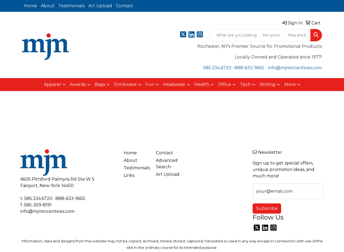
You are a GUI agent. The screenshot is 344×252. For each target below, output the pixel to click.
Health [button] (201, 84)
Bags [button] (100, 84)
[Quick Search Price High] (298, 35)
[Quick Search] (234, 35)
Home (30, 5)
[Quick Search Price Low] (272, 35)
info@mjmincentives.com (295, 67)
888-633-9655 (249, 67)
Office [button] (224, 84)
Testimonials (71, 5)
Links (129, 175)
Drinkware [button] (125, 84)
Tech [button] (245, 84)
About (48, 5)
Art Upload (100, 5)
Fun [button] (149, 84)
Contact (124, 5)
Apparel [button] (52, 84)
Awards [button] (78, 84)
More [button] (290, 84)
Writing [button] (267, 84)
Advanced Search (167, 163)
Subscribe (267, 208)
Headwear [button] (174, 84)
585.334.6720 (217, 67)
